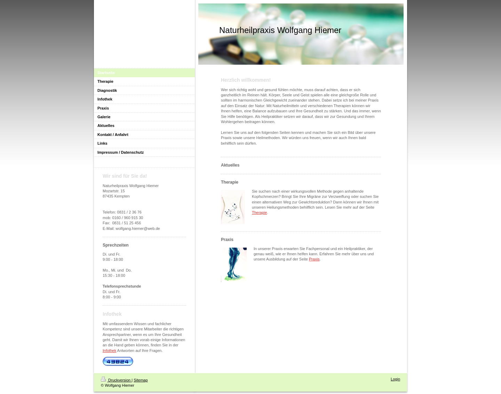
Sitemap (141, 380)
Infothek (109, 350)
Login (395, 379)
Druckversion (116, 380)
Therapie (259, 212)
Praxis (314, 259)
